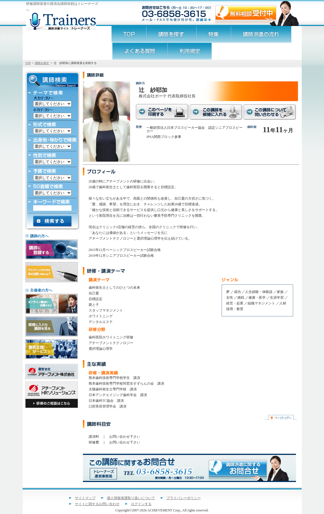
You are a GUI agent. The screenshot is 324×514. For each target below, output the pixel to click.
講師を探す (42, 63)
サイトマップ (85, 498)
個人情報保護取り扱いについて (131, 498)
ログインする (141, 504)
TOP (28, 63)
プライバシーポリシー (183, 498)
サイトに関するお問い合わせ (97, 504)
